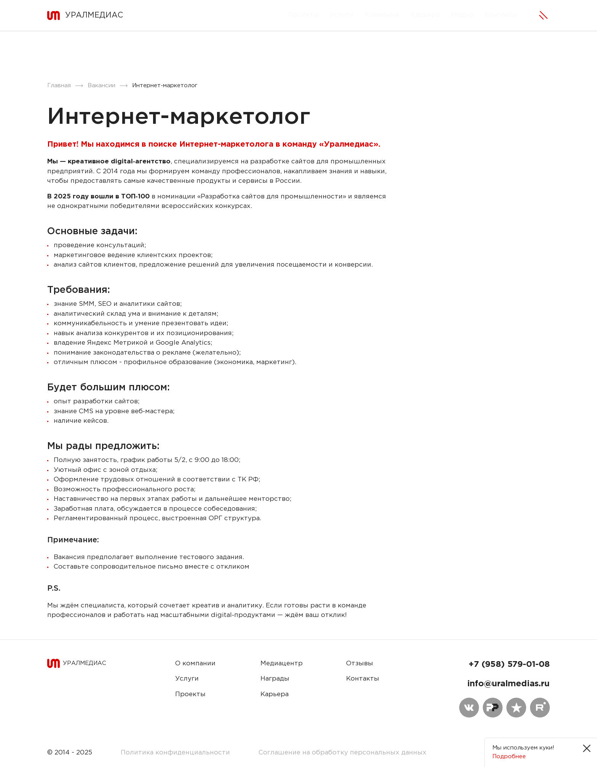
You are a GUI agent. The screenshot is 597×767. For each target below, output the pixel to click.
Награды (274, 679)
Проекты (303, 15)
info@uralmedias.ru (508, 684)
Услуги (341, 15)
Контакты (501, 15)
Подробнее (509, 756)
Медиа (462, 15)
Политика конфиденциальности (175, 753)
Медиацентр (281, 663)
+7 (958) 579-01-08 (509, 664)
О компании (195, 663)
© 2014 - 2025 (69, 753)
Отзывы (359, 663)
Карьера (425, 15)
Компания (382, 15)
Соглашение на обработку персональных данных (342, 753)
